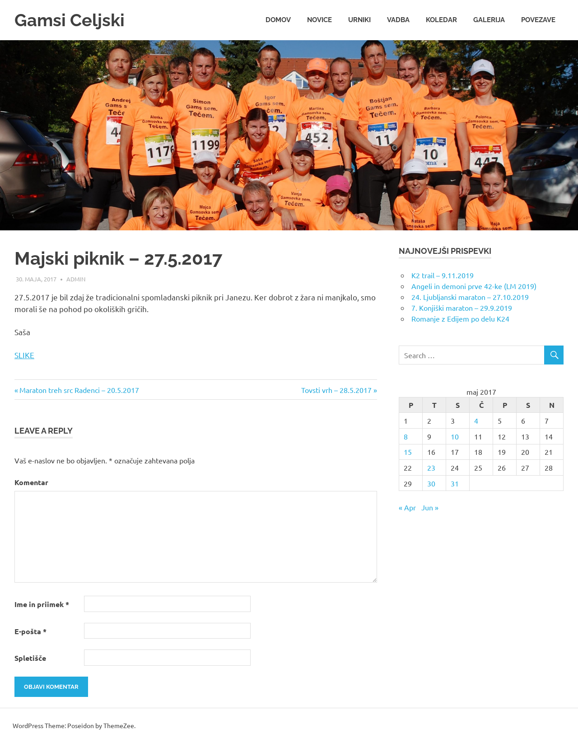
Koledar (441, 20)
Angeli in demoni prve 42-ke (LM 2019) (473, 285)
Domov (278, 20)
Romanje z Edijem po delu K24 (460, 318)
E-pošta (30, 631)
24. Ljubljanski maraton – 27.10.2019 (470, 296)
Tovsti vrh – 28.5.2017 (336, 389)
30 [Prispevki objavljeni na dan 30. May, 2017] (431, 483)
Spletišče (30, 658)
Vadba (398, 20)
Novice (319, 20)
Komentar (31, 482)
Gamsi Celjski (69, 20)
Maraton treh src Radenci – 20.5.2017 (79, 389)
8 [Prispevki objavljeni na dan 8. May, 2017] (406, 436)
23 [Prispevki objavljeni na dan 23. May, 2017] (431, 467)
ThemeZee (118, 725)
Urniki (359, 20)
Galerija (489, 20)
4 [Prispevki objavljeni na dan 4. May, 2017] (476, 420)
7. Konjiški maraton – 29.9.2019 (461, 307)
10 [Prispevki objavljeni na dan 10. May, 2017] (455, 436)
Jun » (429, 507)
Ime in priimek (41, 604)
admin (75, 279)
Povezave (538, 20)
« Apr (407, 507)
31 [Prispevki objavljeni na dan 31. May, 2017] (455, 483)
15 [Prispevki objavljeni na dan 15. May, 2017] (408, 451)
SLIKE (24, 355)
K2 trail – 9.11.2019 (442, 275)
